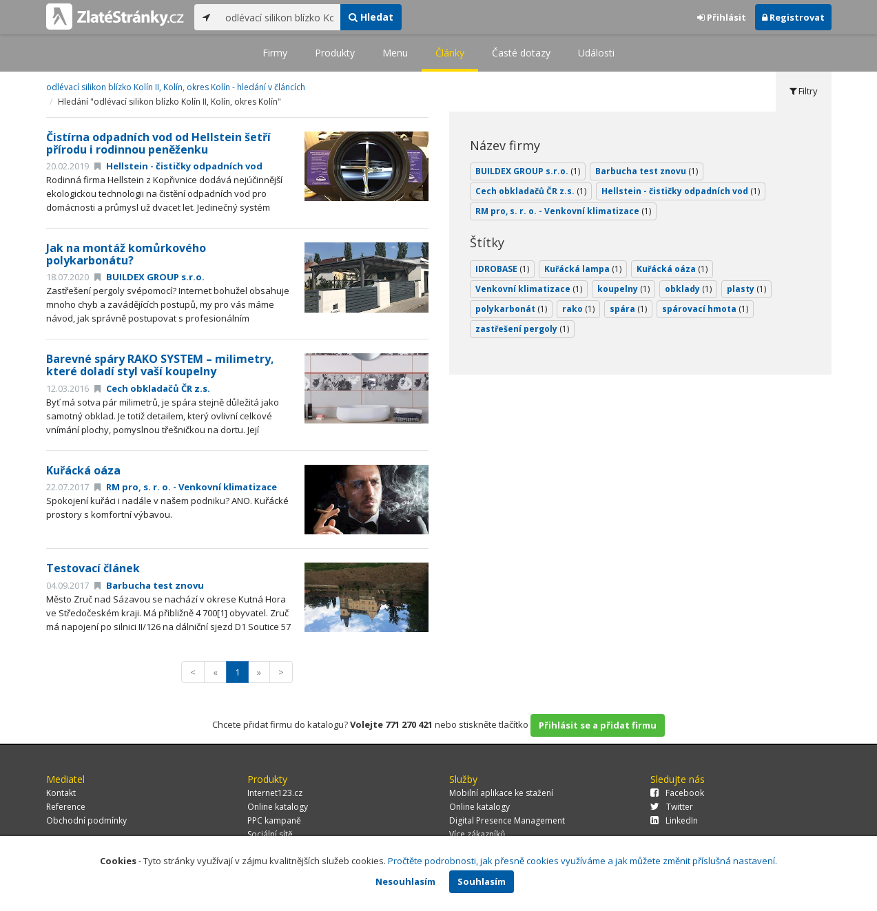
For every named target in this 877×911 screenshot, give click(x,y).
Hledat (371, 16)
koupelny (623, 289)
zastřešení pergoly (522, 329)
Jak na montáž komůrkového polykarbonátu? (126, 254)
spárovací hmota (705, 309)
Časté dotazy (521, 52)
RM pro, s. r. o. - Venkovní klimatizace (185, 487)
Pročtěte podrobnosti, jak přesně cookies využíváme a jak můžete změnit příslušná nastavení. (582, 861)
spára (628, 309)
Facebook (677, 793)
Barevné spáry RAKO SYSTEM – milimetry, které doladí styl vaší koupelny (160, 365)
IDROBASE (502, 269)
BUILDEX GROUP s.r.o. (149, 277)
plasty (746, 289)
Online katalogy (277, 807)
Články (449, 52)
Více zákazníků (477, 834)
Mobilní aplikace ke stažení (501, 793)
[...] (279, 17)
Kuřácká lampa (582, 269)
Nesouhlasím (405, 881)
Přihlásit (721, 17)
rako (578, 309)
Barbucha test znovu (149, 585)
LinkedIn (674, 820)
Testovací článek (93, 568)
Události (596, 52)
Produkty (335, 52)
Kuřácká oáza (83, 470)
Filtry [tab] (804, 91)
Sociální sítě (270, 834)
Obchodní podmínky (86, 820)
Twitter (671, 807)
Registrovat (793, 17)
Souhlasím (481, 881)
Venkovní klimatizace (528, 289)
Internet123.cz (274, 793)
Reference (65, 807)
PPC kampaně (274, 820)
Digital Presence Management (507, 820)
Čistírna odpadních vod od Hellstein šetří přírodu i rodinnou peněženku (158, 143)
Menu (395, 52)
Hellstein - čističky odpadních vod (178, 166)
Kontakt (61, 793)
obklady (688, 289)
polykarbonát (511, 309)
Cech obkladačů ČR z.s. (152, 388)
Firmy (274, 52)
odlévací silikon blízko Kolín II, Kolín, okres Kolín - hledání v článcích (175, 87)
